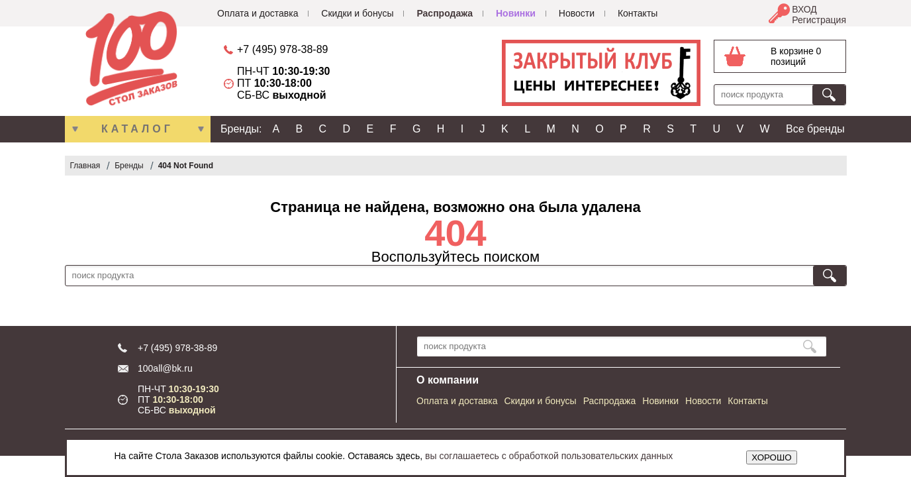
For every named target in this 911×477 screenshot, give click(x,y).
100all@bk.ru (165, 368)
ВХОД (804, 9)
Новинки (516, 13)
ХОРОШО (771, 457)
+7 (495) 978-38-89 (282, 49)
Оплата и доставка (257, 13)
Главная (85, 165)
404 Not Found (185, 165)
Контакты (637, 13)
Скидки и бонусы (357, 13)
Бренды (129, 165)
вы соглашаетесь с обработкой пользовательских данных (549, 455)
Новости (577, 13)
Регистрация (819, 20)
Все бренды (815, 128)
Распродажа (444, 13)
